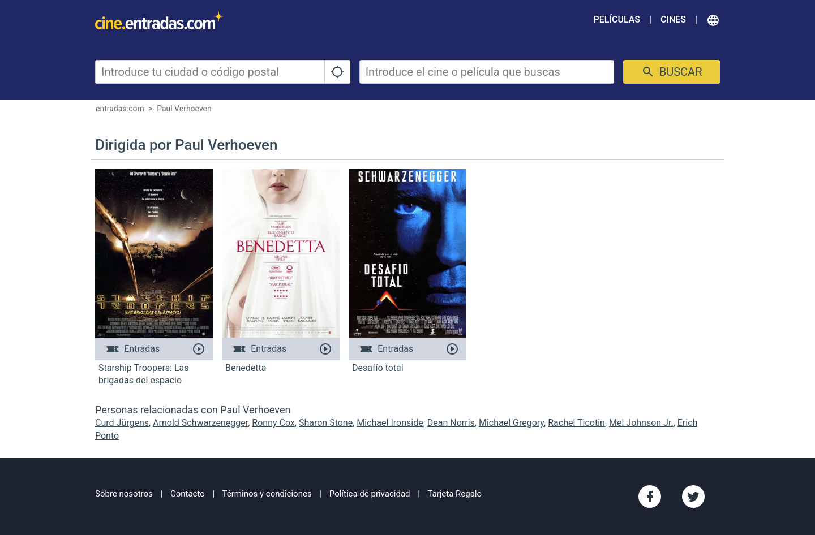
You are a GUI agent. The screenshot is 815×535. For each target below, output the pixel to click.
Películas (617, 19)
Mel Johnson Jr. (641, 422)
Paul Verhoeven (184, 108)
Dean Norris (451, 422)
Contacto (187, 494)
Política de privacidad (369, 494)
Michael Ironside (390, 422)
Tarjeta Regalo (454, 494)
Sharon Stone (326, 422)
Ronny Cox (273, 422)
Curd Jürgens (122, 422)
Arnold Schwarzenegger (200, 422)
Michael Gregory (511, 422)
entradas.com (120, 108)
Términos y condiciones (267, 494)
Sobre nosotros (124, 494)
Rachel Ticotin (576, 422)
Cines (673, 19)
